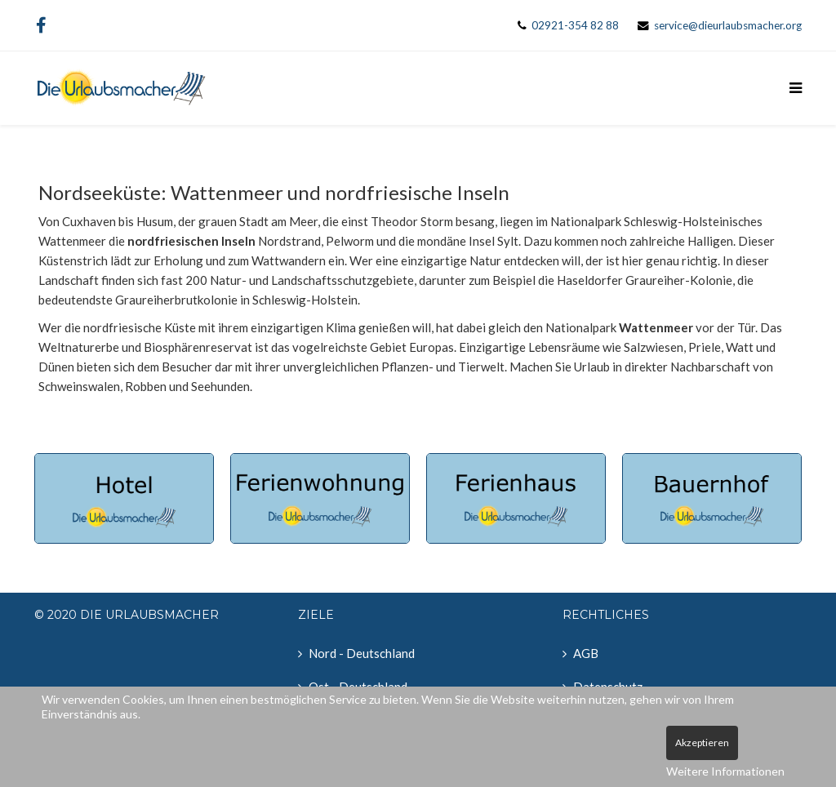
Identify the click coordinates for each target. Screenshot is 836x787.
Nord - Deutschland (362, 653)
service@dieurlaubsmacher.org (728, 25)
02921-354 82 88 (575, 25)
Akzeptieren (702, 742)
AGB (585, 653)
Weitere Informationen (725, 771)
